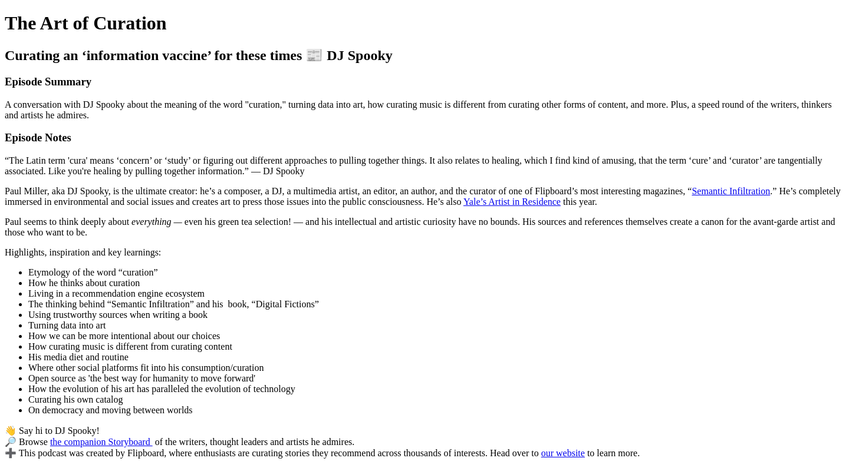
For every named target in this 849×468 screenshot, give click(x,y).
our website (563, 453)
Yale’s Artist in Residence (512, 202)
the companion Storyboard (101, 442)
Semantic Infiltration (731, 191)
